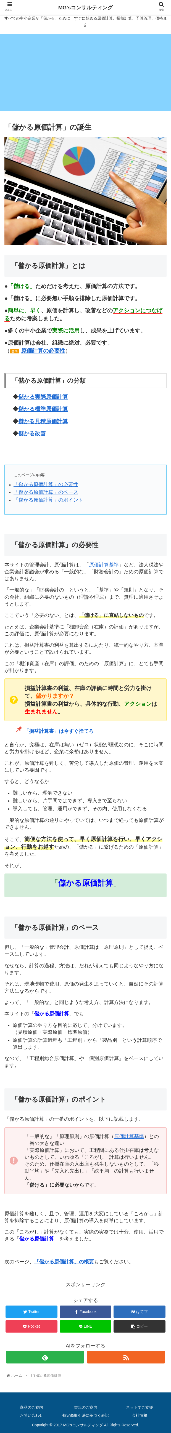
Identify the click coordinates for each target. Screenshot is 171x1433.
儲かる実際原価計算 (43, 397)
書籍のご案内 (85, 1407)
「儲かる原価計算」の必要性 (46, 484)
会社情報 (139, 1415)
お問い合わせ (31, 1415)
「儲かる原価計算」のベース (46, 492)
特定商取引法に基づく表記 (85, 1415)
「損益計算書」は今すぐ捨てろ (59, 731)
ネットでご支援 (139, 1407)
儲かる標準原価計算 (43, 409)
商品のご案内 (31, 1407)
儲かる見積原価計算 (43, 421)
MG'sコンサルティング (85, 7)
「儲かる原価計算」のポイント (48, 500)
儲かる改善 (32, 433)
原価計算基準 (104, 565)
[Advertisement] (85, 72)
